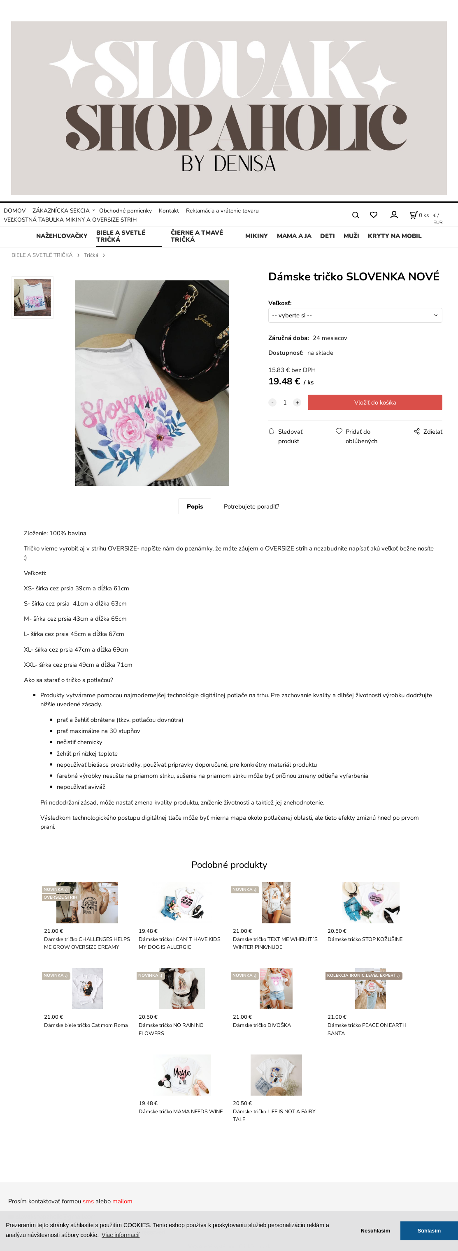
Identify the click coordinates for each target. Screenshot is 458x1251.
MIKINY (256, 236)
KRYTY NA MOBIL (395, 236)
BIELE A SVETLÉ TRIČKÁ (120, 236)
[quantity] (285, 402)
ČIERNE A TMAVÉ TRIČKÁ (197, 236)
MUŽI (351, 236)
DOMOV (15, 211)
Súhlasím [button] (429, 1231)
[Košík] (419, 215)
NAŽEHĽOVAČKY (62, 236)
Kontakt (169, 211)
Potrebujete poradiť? (251, 506)
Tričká (91, 255)
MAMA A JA (294, 236)
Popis (195, 506)
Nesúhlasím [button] (375, 1231)
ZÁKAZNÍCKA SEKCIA (61, 211)
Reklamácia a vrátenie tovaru (222, 211)
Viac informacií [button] (120, 1235)
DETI (327, 236)
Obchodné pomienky (125, 211)
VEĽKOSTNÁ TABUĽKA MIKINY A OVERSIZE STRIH (70, 220)
